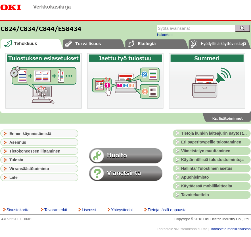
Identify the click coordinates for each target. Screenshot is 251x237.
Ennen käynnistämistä (30, 133)
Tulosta (16, 160)
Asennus (17, 142)
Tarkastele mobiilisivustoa (230, 229)
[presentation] (31, 43)
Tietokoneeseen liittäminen (34, 151)
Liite (13, 177)
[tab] (31, 43)
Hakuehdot (165, 35)
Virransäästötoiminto (29, 168)
